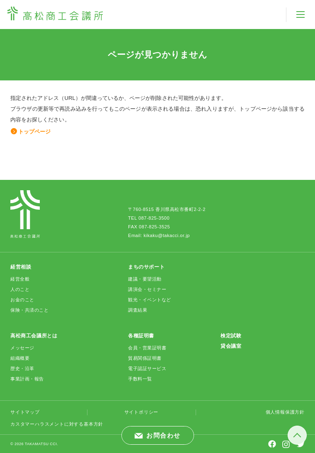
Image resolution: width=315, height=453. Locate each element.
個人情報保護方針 (285, 411)
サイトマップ (25, 411)
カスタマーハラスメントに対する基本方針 (56, 424)
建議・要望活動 (145, 278)
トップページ (34, 131)
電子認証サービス (147, 368)
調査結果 (137, 310)
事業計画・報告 (27, 378)
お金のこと (22, 299)
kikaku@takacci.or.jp (166, 235)
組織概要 (19, 358)
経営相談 (20, 267)
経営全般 (19, 278)
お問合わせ (163, 435)
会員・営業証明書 (147, 347)
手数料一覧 (140, 378)
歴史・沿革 (22, 368)
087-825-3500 (154, 218)
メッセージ (22, 347)
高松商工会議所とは (33, 336)
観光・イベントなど (149, 299)
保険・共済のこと (29, 310)
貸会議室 (230, 346)
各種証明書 (141, 336)
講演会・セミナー (147, 289)
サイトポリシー (141, 411)
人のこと (19, 289)
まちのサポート (146, 267)
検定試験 (230, 336)
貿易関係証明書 (145, 358)
